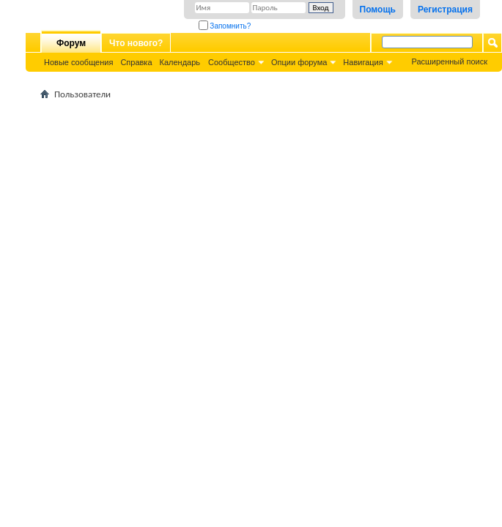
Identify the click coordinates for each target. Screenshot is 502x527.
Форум (71, 43)
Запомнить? (225, 26)
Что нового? (136, 43)
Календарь (180, 62)
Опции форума (299, 62)
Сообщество (231, 62)
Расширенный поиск (449, 61)
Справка (136, 62)
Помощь (378, 9)
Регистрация (445, 9)
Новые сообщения (78, 62)
